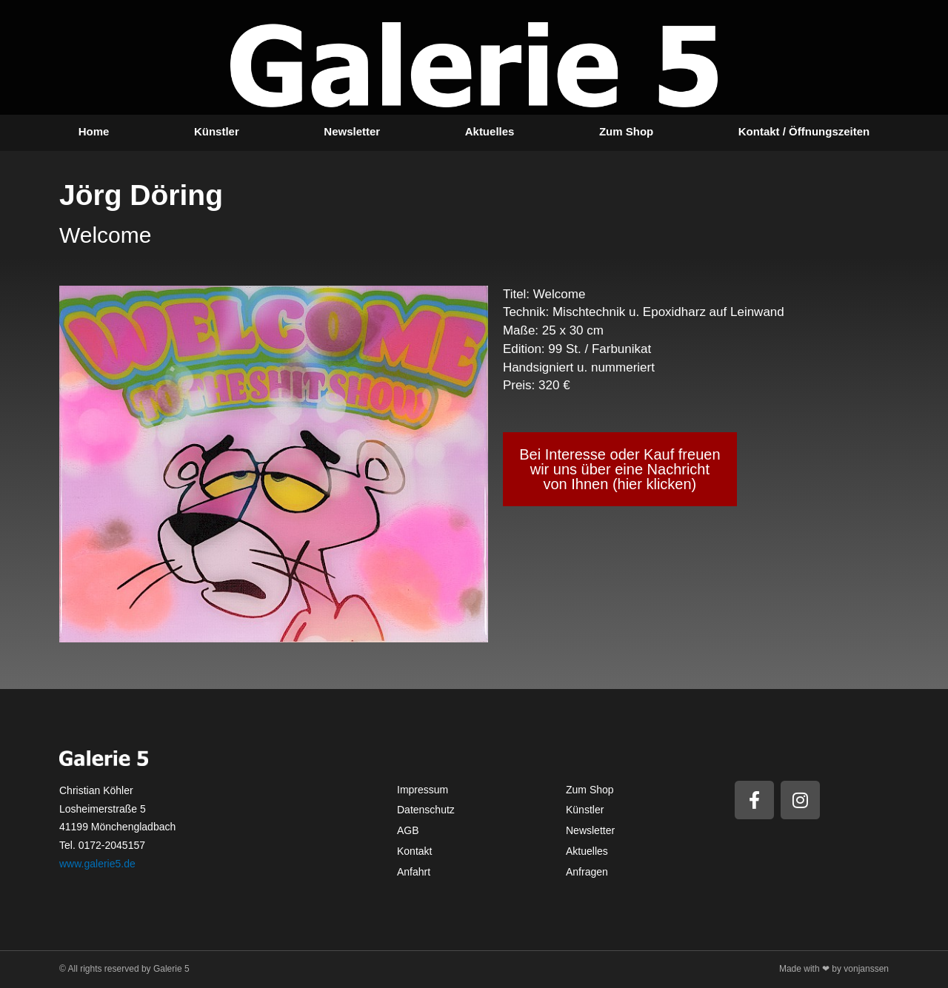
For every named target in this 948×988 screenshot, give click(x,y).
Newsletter (352, 131)
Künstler (216, 131)
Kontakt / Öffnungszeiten (804, 131)
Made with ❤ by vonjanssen (834, 969)
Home (94, 131)
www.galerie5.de (97, 864)
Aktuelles (490, 131)
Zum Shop (626, 131)
